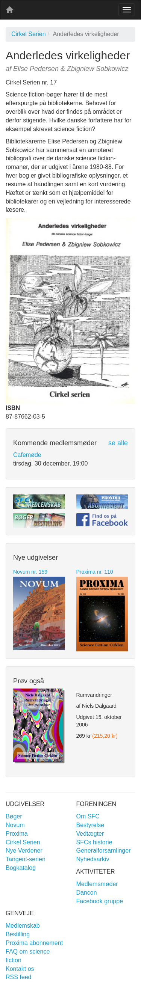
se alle (118, 443)
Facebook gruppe (99, 901)
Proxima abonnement (34, 943)
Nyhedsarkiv (92, 859)
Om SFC (88, 816)
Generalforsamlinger (103, 850)
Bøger (14, 816)
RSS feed (18, 977)
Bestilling (18, 934)
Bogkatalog (21, 868)
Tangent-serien (25, 859)
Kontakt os (20, 969)
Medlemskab (23, 925)
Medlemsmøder (97, 884)
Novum (15, 825)
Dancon (86, 892)
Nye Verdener (24, 850)
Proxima (17, 833)
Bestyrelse (90, 825)
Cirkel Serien (28, 34)
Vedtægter (90, 833)
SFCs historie (94, 842)
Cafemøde (27, 455)
